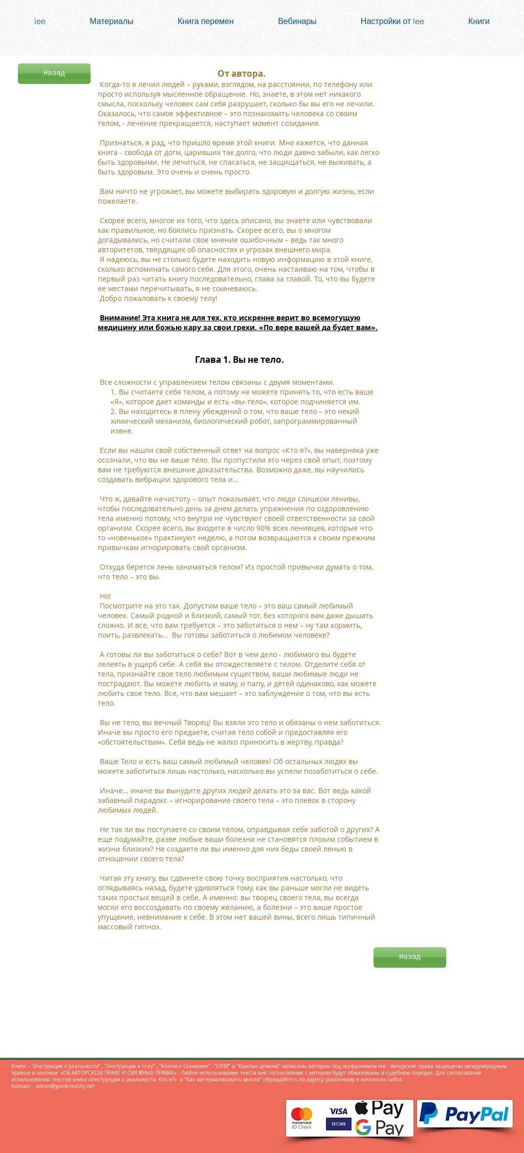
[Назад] (54, 73)
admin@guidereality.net (65, 1086)
